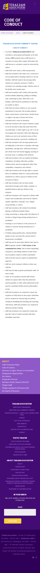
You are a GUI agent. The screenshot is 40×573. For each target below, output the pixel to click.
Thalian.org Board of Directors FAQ (15, 388)
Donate (22, 418)
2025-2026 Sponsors (22, 421)
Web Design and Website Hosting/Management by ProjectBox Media (18, 551)
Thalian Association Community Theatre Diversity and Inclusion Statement (20, 482)
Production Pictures (9, 379)
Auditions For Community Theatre (22, 410)
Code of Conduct (8, 368)
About (18, 33)
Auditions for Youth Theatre (20, 444)
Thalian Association (7, 33)
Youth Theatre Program (20, 441)
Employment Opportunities (12, 374)
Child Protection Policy (10, 365)
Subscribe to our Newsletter (20, 489)
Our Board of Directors (11, 391)
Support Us (21, 426)
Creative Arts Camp (20, 455)
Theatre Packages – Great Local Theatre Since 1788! (22, 414)
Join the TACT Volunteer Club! (22, 429)
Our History (6, 376)
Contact (22, 432)
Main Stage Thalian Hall (22, 407)
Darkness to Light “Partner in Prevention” (18, 371)
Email (20, 507)
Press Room (20, 486)
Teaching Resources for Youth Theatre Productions (20, 448)
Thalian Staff (7, 385)
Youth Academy (20, 452)
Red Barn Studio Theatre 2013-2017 (15, 382)
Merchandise (22, 424)
